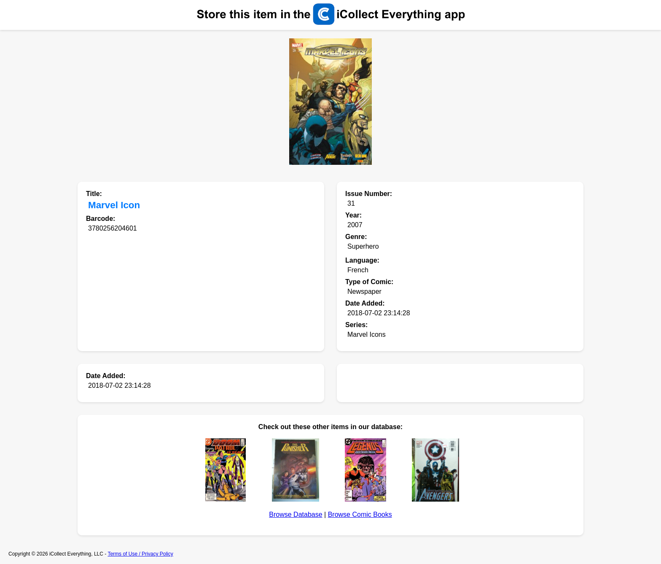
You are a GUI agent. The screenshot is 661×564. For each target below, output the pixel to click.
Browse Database (295, 514)
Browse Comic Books (360, 514)
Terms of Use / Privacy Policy (140, 554)
